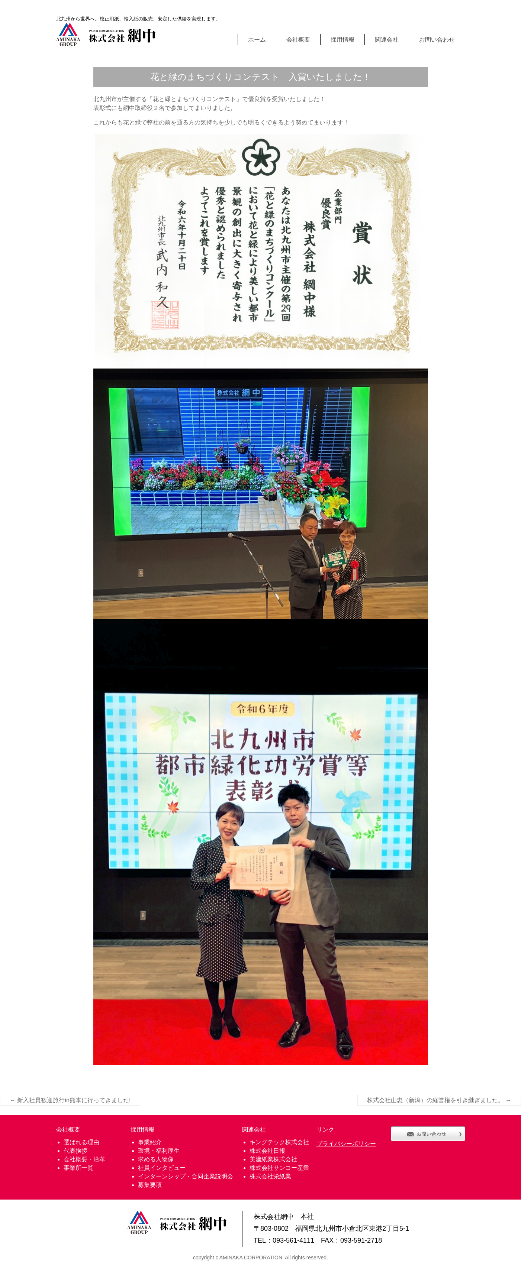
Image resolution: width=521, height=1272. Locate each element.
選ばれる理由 (81, 1142)
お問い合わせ (437, 39)
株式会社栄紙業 (270, 1176)
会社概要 (298, 39)
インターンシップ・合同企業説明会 (185, 1176)
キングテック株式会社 (279, 1142)
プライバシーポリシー (346, 1143)
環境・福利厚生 (159, 1151)
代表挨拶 (75, 1151)
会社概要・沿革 (84, 1159)
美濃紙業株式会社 (273, 1159)
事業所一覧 (78, 1168)
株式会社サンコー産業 (279, 1168)
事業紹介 (150, 1142)
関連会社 (387, 39)
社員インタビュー (162, 1168)
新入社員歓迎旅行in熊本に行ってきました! (70, 1100)
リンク (325, 1129)
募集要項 (150, 1185)
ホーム (257, 39)
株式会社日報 (267, 1151)
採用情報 (342, 39)
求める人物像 (156, 1159)
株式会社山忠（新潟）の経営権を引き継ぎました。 (439, 1100)
